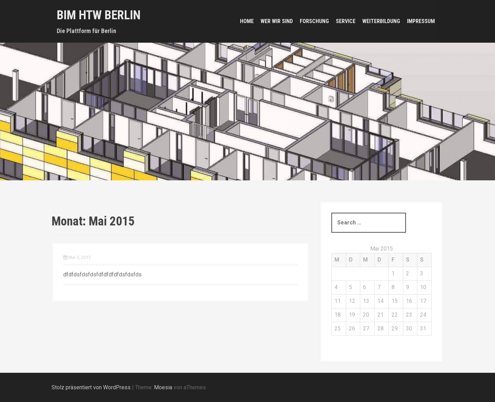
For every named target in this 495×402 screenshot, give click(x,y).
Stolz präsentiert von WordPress (91, 387)
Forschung (314, 21)
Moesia (163, 387)
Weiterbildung (381, 21)
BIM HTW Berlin (99, 15)
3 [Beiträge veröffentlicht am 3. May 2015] (421, 273)
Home (247, 21)
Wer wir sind (277, 21)
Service (345, 21)
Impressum (421, 21)
